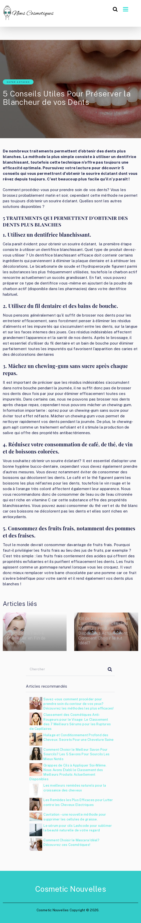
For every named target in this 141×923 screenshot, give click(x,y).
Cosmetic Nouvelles (70, 888)
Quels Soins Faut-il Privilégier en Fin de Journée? (26, 638)
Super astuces (18, 82)
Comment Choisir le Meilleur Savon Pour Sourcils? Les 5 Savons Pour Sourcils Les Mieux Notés (76, 754)
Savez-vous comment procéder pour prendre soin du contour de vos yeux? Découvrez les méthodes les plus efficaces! (78, 703)
